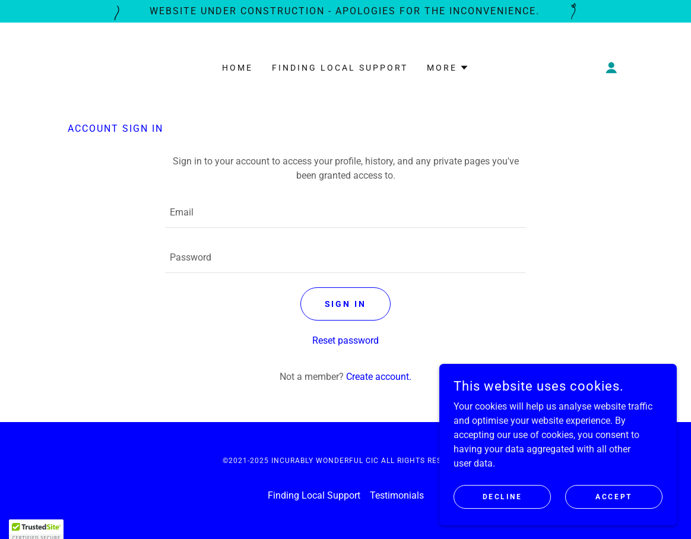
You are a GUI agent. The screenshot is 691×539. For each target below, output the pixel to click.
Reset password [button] (345, 340)
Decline (502, 496)
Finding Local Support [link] (340, 67)
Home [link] (237, 67)
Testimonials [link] (397, 495)
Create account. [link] (378, 376)
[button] (448, 68)
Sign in (346, 304)
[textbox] (345, 212)
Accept (613, 496)
